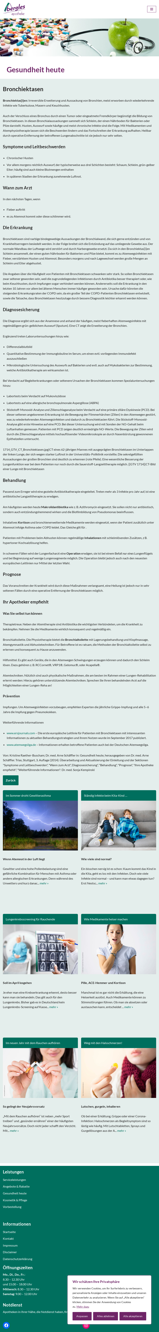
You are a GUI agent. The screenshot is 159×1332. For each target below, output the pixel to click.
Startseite (9, 1232)
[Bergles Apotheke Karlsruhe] (14, 9)
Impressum (10, 1245)
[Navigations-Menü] (151, 9)
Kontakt (8, 1238)
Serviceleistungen (14, 1179)
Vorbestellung (12, 1206)
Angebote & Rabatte (16, 1186)
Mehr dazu (83, 1306)
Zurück (11, 780)
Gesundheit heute (15, 1193)
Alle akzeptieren (132, 1316)
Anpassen (82, 1316)
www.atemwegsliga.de (21, 744)
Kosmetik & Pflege (15, 1200)
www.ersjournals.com (21, 733)
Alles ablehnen (105, 1316)
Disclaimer (10, 1252)
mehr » (44, 883)
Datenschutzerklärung (17, 1259)
